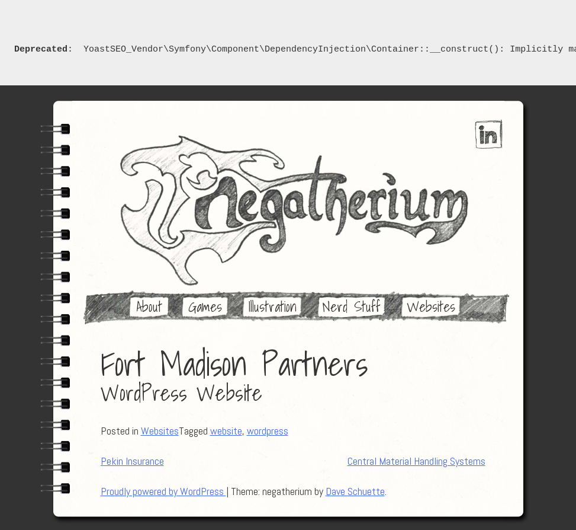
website (226, 431)
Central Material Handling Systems (416, 461)
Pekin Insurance (132, 461)
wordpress (267, 431)
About (149, 306)
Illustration (272, 306)
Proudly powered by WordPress (163, 491)
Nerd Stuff (352, 306)
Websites (431, 306)
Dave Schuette (355, 491)
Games (205, 306)
